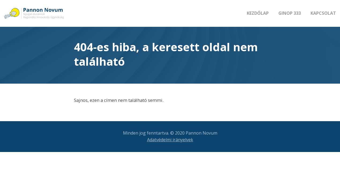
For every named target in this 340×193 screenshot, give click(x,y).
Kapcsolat (323, 13)
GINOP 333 (289, 13)
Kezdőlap (258, 13)
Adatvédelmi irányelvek (170, 140)
